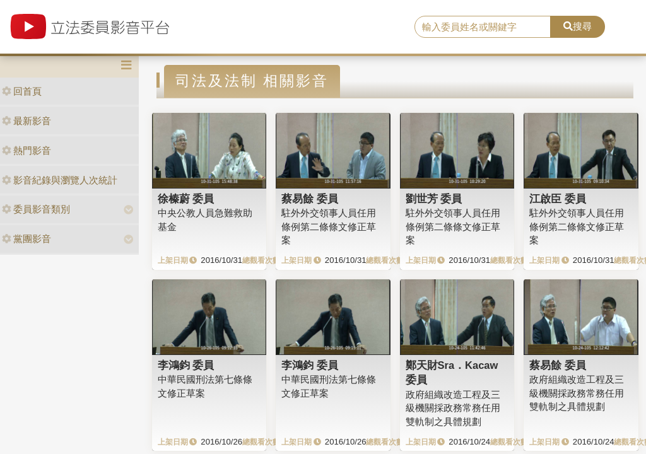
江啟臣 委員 (557, 198)
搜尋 (577, 26)
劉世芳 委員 (434, 198)
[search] (482, 27)
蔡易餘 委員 (309, 198)
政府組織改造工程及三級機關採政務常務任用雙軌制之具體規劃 (453, 408)
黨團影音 (26, 238)
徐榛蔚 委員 (186, 198)
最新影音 (26, 120)
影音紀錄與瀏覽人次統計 (59, 180)
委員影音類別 (36, 209)
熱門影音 (26, 150)
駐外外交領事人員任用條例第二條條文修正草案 (328, 226)
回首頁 (22, 91)
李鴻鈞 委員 (186, 365)
